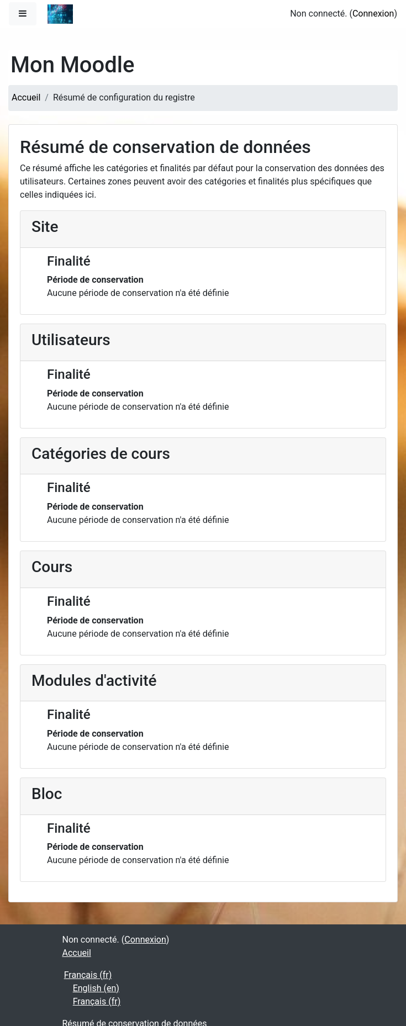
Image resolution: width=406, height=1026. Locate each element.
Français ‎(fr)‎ (88, 975)
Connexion (373, 13)
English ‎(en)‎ (96, 988)
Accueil (26, 97)
